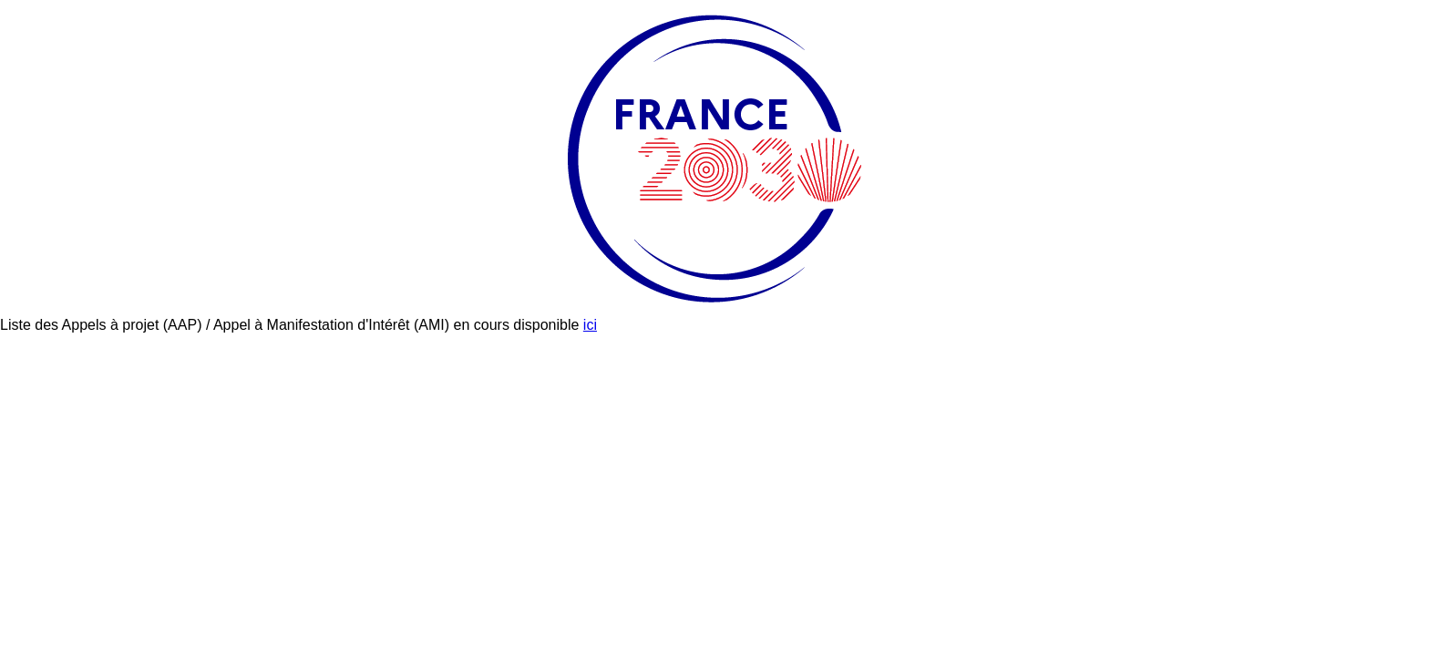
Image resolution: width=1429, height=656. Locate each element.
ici (590, 325)
